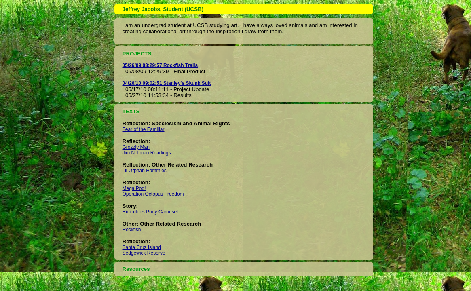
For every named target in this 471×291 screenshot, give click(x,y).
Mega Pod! (134, 188)
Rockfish (132, 229)
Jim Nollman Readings (147, 153)
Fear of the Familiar (144, 129)
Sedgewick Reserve (144, 253)
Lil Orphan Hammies (145, 170)
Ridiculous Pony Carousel (150, 212)
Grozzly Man (136, 147)
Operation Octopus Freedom (153, 194)
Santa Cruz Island (142, 247)
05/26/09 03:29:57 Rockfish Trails (160, 65)
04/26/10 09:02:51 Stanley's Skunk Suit (167, 83)
